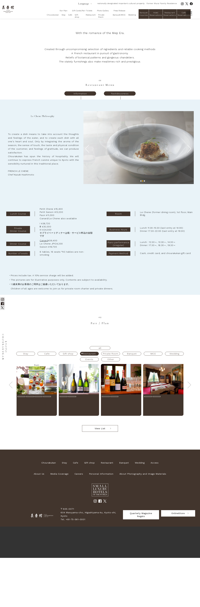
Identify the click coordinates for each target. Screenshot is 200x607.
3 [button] (144, 230)
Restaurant (91, 15)
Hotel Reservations (156, 14)
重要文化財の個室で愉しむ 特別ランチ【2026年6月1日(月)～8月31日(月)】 (162, 456)
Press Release (119, 11)
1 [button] (141, 230)
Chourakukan (53, 15)
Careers (79, 523)
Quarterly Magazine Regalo (141, 563)
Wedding (132, 15)
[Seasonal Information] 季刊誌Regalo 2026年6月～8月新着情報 (35, 454)
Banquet (124, 511)
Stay (64, 15)
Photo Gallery (103, 11)
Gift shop (77, 16)
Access (155, 511)
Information (80, 142)
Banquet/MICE (119, 15)
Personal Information (101, 523)
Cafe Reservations (184, 14)
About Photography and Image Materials (142, 523)
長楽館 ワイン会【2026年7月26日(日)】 (120, 454)
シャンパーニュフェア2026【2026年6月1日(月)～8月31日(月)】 (78, 454)
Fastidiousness (120, 142)
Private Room (101, 16)
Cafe (70, 15)
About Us (39, 523)
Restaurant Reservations (170, 14)
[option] (138, 196)
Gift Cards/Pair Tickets (82, 11)
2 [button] (142, 230)
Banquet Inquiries (143, 14)
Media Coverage (59, 523)
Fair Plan (64, 11)
